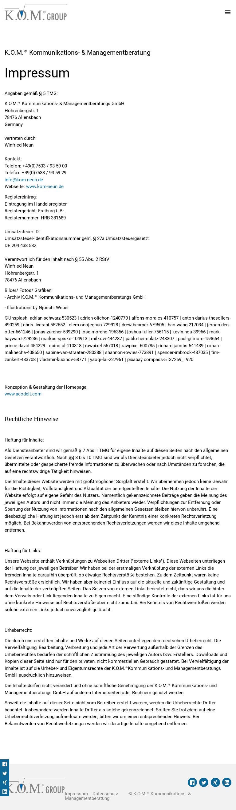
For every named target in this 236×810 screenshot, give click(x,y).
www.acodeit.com (23, 394)
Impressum (76, 794)
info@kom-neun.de (24, 180)
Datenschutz (105, 794)
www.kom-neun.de (45, 186)
